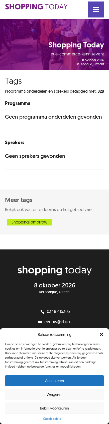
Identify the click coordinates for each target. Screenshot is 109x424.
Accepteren (54, 380)
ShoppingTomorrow (29, 221)
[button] (101, 334)
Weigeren (54, 394)
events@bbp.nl (54, 321)
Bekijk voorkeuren (54, 408)
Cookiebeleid (52, 419)
